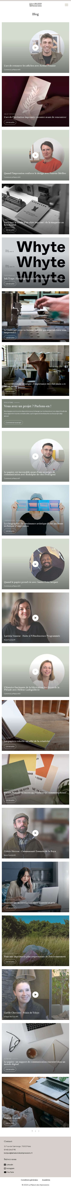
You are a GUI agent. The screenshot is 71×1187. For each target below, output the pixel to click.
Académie (46, 1180)
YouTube (9, 1172)
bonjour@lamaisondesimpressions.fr (18, 1153)
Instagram (9, 1168)
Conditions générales (29, 1180)
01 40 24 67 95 (10, 1149)
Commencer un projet (13, 422)
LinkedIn (8, 1164)
